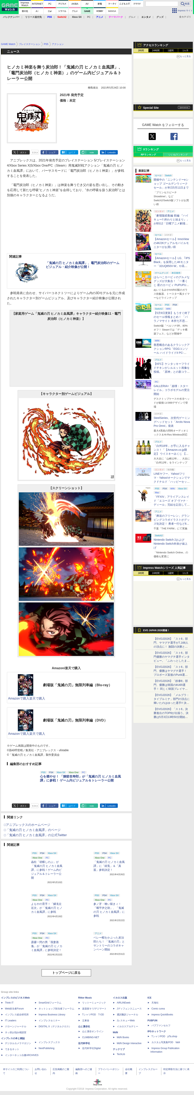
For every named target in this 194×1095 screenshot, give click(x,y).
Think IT (9, 1002)
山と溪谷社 (84, 1026)
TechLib (121, 1054)
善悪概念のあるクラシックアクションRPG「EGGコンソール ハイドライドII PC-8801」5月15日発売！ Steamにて (172, 352)
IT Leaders (10, 1020)
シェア (52, 152)
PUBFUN (152, 1020)
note (92, 152)
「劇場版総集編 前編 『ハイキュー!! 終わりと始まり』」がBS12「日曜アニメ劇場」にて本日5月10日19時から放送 (171, 223)
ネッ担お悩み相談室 (15, 1032)
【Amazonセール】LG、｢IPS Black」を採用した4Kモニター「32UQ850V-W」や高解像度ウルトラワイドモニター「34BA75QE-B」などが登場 (172, 265)
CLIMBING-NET (90, 1037)
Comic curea (158, 1008)
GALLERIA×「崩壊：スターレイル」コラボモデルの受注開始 (172, 389)
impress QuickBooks (162, 1014)
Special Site (151, 107)
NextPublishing (46, 1048)
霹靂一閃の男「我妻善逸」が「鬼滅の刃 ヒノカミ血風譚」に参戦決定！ (46, 946)
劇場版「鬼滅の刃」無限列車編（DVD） (75, 720)
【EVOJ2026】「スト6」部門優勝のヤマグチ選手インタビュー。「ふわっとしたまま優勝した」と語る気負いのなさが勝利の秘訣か (172, 660)
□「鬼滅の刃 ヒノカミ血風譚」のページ (32, 830)
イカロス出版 (120, 997)
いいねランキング (178, 154)
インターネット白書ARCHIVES (21, 1055)
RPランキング (148, 154)
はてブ (72, 152)
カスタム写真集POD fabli (165, 1042)
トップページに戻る (66, 972)
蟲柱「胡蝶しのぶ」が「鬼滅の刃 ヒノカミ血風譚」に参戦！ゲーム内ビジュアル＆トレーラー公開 (46, 869)
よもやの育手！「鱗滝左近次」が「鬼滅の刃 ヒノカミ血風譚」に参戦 (46, 907)
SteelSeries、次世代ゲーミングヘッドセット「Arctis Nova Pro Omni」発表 (172, 421)
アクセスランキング (155, 45)
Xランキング (151, 149)
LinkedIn (111, 152)
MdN (115, 1032)
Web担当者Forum (14, 1008)
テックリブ (119, 1049)
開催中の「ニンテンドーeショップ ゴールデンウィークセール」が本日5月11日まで (171, 183)
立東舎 (85, 1020)
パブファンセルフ (160, 1025)
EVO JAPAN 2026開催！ (156, 630)
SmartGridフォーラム (50, 1002)
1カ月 (186, 50)
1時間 (141, 50)
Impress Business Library (52, 1014)
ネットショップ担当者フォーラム (56, 1008)
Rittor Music (85, 997)
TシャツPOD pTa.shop (164, 1036)
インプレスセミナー (49, 1020)
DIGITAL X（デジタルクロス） (55, 1026)
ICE (149, 997)
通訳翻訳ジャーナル (127, 1014)
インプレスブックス (49, 1042)
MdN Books (123, 1037)
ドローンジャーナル (15, 1026)
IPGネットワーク (156, 1031)
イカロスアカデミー (127, 1026)
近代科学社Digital (91, 1048)
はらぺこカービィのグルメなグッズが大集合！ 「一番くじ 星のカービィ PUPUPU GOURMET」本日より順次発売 (172, 284)
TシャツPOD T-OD (93, 1014)
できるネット (12, 1049)
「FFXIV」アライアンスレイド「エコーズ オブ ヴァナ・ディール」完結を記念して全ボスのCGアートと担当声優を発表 (172, 504)
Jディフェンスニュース (129, 1008)
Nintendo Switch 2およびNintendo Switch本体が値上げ (170, 543)
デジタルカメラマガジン (18, 1043)
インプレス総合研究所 (17, 1014)
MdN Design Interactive (129, 1043)
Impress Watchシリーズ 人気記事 (164, 567)
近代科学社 (84, 1043)
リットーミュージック (94, 1002)
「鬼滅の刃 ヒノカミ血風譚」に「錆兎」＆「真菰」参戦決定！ (109, 865)
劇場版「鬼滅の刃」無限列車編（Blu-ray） (77, 685)
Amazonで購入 (18, 698)
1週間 (171, 50)
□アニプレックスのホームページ (27, 824)
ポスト (23, 152)
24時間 (155, 50)
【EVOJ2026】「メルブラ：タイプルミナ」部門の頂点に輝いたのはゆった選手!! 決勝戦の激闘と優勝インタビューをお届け (172, 702)
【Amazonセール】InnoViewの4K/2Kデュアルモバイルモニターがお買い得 (171, 243)
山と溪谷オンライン (93, 1031)
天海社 (155, 1002)
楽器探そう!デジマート (94, 1008)
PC (88, 17)
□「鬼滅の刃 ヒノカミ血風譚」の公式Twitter (35, 835)
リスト (35, 152)
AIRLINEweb (123, 1002)
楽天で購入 (37, 698)
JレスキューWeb (126, 1020)
